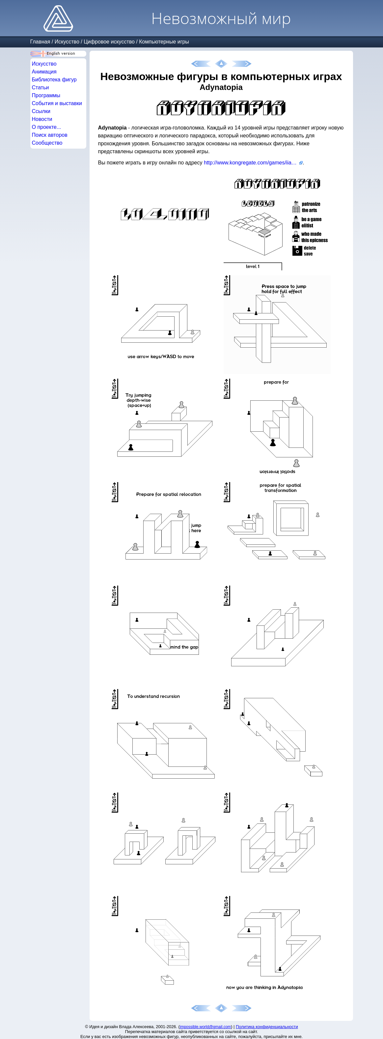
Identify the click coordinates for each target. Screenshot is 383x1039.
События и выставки (57, 103)
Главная (40, 41)
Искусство (67, 41)
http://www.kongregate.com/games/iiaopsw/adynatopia (253, 162)
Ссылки (41, 111)
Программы (46, 95)
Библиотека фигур (54, 79)
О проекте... (46, 127)
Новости (42, 119)
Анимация (44, 71)
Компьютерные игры (164, 41)
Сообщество (47, 143)
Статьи (40, 87)
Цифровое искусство (109, 41)
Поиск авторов (50, 135)
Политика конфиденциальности (267, 1026)
